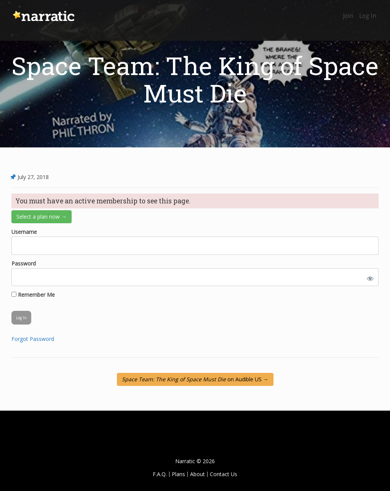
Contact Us (223, 474)
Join (343, 10)
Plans (178, 474)
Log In (366, 10)
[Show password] (369, 277)
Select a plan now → (41, 216)
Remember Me (33, 294)
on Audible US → (195, 379)
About (197, 474)
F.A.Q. (160, 474)
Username (24, 231)
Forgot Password (32, 338)
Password (23, 263)
